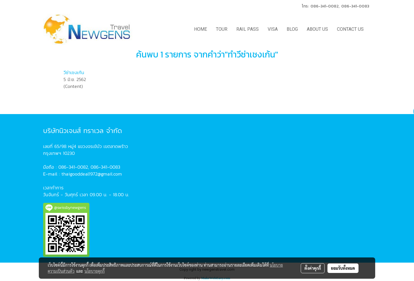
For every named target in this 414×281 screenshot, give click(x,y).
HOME (200, 29)
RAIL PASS (247, 29)
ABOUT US (317, 29)
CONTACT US (350, 29)
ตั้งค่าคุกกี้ (312, 268)
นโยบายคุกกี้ (95, 271)
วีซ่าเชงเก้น (74, 72)
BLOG (292, 29)
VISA (273, 29)
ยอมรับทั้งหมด (343, 268)
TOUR (221, 29)
